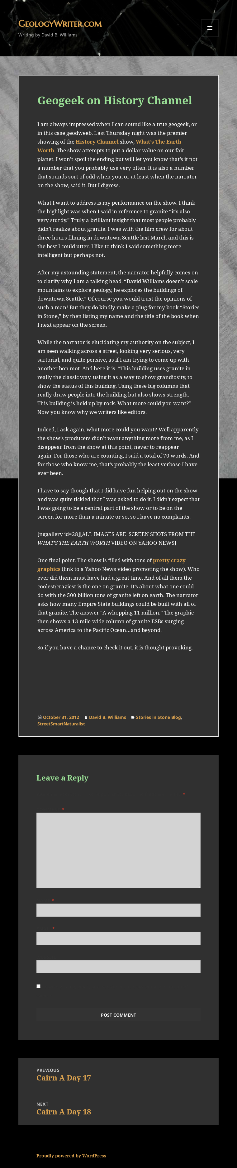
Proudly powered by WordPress (71, 1156)
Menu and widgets (210, 36)
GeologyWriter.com (60, 23)
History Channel (97, 141)
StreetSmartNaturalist (61, 724)
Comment (50, 809)
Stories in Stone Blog (158, 717)
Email (45, 929)
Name (45, 900)
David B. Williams (107, 717)
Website (46, 957)
